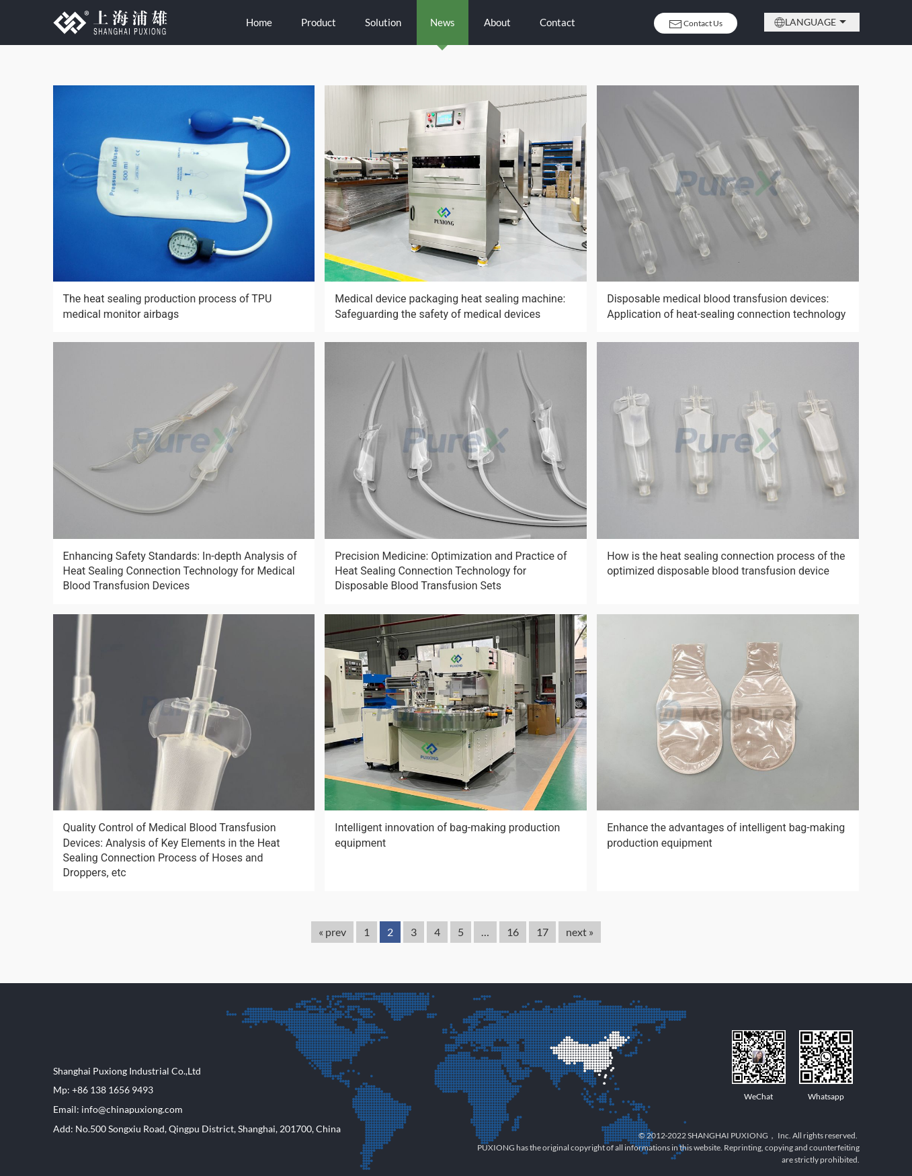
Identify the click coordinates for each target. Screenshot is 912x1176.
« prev (332, 931)
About (497, 22)
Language (811, 22)
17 (542, 931)
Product (318, 22)
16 (513, 931)
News (442, 22)
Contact (557, 22)
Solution (383, 22)
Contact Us (695, 24)
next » (579, 931)
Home (259, 22)
